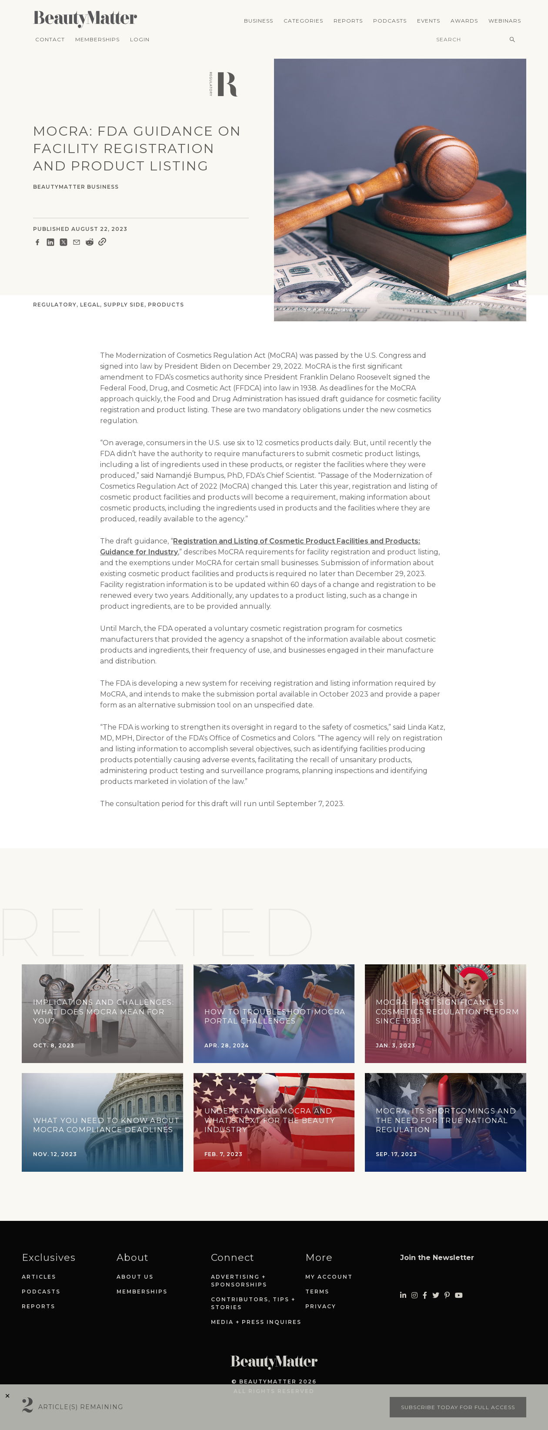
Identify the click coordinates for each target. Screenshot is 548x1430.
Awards (464, 20)
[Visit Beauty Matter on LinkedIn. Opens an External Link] (403, 1295)
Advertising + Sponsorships (239, 1280)
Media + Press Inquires (256, 1322)
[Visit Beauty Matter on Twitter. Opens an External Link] (435, 1295)
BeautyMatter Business (76, 186)
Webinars (504, 20)
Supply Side (124, 304)
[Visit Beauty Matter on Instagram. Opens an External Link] (414, 1295)
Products (166, 304)
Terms (317, 1291)
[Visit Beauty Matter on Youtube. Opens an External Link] (459, 1295)
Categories (303, 20)
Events (428, 20)
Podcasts (390, 20)
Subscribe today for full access (458, 1407)
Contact (50, 39)
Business (258, 20)
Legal (90, 304)
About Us (135, 1276)
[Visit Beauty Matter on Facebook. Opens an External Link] (425, 1295)
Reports (348, 20)
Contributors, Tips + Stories (253, 1303)
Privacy (320, 1306)
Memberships (97, 39)
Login (140, 39)
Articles (39, 1276)
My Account (329, 1276)
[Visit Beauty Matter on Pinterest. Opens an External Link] (447, 1295)
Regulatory (55, 304)
